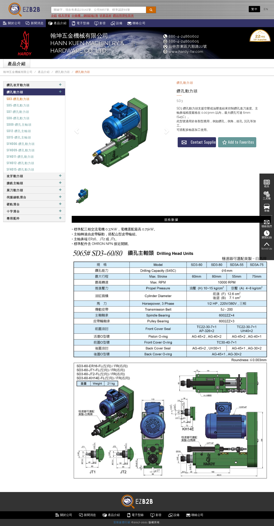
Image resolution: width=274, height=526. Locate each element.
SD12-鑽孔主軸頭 (19, 130)
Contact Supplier (198, 142)
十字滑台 (34, 211)
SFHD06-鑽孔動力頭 (21, 143)
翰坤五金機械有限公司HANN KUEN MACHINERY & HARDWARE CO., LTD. (87, 43)
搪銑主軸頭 (34, 183)
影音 (100, 23)
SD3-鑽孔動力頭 (18, 98)
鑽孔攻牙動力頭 (34, 85)
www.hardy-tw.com (183, 51)
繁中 (254, 9)
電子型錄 (80, 23)
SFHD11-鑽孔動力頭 (20, 156)
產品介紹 (57, 23)
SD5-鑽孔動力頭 (18, 105)
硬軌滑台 (34, 204)
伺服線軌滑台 (34, 197)
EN (266, 9)
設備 (116, 23)
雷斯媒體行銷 (121, 522)
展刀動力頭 (34, 190)
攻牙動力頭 (34, 176)
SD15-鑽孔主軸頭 (19, 137)
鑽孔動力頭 (62, 72)
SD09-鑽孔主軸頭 (19, 124)
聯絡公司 (136, 23)
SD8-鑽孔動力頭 (18, 118)
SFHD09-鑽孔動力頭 (21, 150)
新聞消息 (34, 23)
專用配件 (34, 218)
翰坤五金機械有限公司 (17, 72)
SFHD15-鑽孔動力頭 (20, 169)
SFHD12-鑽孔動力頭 (20, 163)
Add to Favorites (238, 142)
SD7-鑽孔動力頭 (18, 111)
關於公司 (11, 23)
